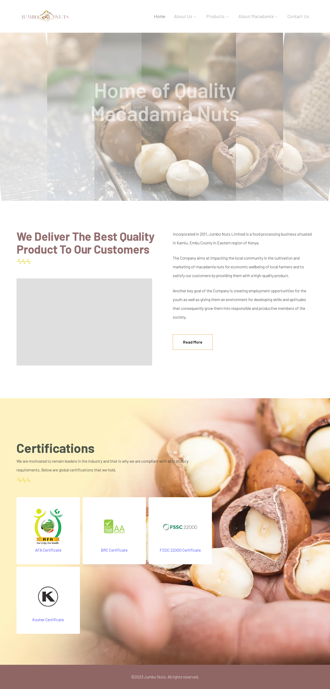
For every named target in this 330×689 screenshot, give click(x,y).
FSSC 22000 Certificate (180, 549)
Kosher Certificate (48, 619)
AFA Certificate (48, 549)
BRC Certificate (114, 549)
